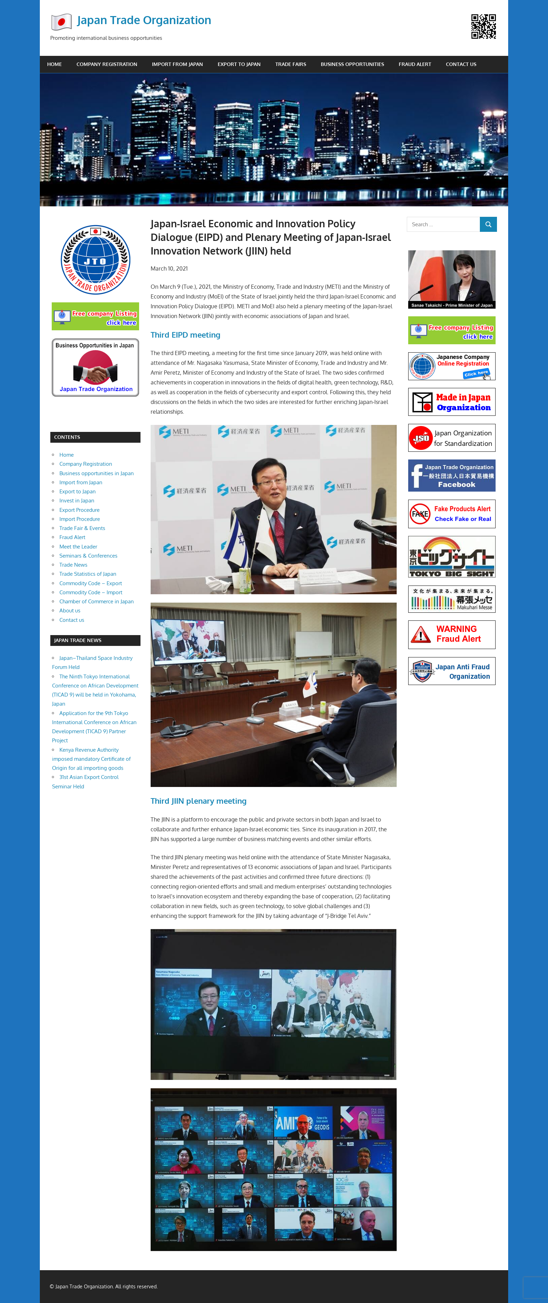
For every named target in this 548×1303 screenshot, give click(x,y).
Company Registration (107, 64)
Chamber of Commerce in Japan (96, 601)
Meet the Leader (78, 546)
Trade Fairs (290, 64)
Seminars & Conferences (88, 555)
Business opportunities (352, 64)
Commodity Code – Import (90, 592)
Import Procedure (79, 519)
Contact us (461, 64)
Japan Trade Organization (144, 20)
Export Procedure (79, 510)
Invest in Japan (76, 500)
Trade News (73, 564)
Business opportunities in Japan (96, 473)
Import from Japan (177, 64)
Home (54, 64)
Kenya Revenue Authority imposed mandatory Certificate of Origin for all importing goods (91, 759)
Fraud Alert (415, 64)
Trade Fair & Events (82, 528)
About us (69, 610)
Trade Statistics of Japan (87, 573)
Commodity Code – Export (90, 583)
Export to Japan (239, 64)
